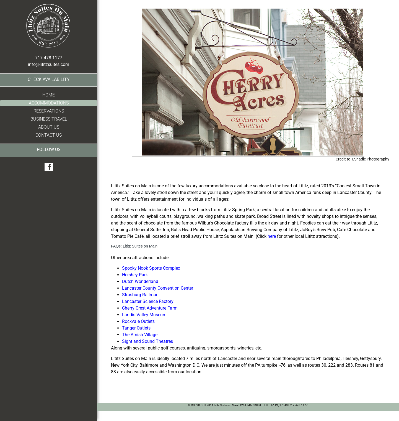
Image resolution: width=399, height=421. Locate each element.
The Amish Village (139, 334)
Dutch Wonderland (140, 281)
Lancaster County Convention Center (157, 288)
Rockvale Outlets (138, 321)
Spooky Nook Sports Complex (151, 268)
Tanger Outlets (136, 328)
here (272, 236)
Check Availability (49, 79)
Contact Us (48, 135)
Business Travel (48, 119)
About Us (48, 127)
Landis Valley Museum (144, 314)
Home (48, 95)
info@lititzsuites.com (48, 64)
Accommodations (49, 103)
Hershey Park (135, 274)
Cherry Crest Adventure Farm (150, 308)
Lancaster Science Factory (147, 301)
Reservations (48, 111)
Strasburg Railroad (140, 294)
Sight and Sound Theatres (147, 341)
